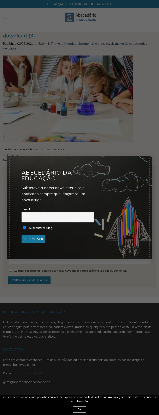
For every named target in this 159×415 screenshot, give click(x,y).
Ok (80, 409)
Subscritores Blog (37, 228)
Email (26, 209)
